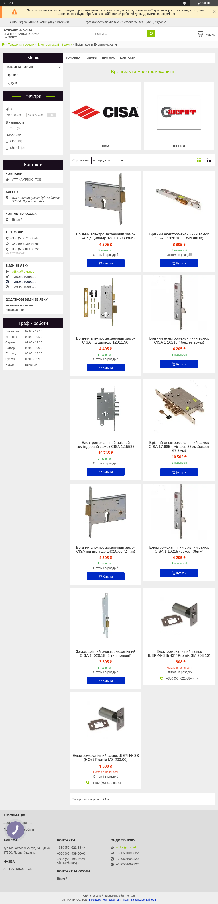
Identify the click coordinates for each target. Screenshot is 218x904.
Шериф (179, 146)
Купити (108, 263)
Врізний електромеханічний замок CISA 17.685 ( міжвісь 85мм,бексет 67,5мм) (179, 447)
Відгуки (12, 83)
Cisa (105, 146)
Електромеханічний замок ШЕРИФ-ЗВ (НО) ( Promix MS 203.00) (105, 758)
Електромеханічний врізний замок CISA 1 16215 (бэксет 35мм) (179, 550)
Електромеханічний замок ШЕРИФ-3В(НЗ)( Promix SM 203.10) (179, 654)
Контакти (128, 57)
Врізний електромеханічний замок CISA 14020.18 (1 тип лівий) (179, 236)
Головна (73, 57)
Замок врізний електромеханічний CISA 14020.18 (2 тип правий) (105, 654)
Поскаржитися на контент (105, 899)
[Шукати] (151, 33)
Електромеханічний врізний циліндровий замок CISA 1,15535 (105, 445)
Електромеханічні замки (54, 44)
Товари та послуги (21, 44)
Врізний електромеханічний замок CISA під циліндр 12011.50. (105, 340)
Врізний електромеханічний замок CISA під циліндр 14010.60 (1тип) (105, 236)
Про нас (108, 57)
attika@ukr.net (23, 271)
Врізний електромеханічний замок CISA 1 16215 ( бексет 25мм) (179, 340)
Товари (91, 57)
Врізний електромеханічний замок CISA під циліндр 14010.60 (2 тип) (105, 550)
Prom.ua (130, 895)
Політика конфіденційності (139, 899)
